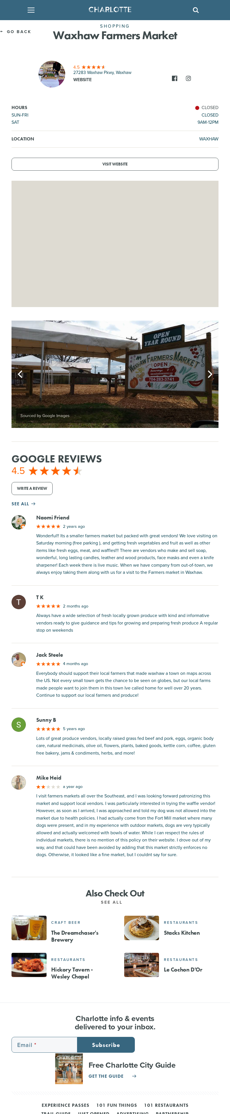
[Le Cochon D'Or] (141, 965)
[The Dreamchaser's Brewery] (29, 928)
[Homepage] (113, 10)
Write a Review (32, 488)
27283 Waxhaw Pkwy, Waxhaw (102, 72)
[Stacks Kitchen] (141, 928)
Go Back (16, 31)
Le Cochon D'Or (183, 969)
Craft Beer (65, 922)
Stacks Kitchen (182, 932)
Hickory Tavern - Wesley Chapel (72, 973)
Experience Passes (65, 1105)
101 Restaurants (166, 1105)
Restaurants (181, 922)
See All (115, 902)
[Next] (209, 374)
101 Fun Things (116, 1105)
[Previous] (20, 374)
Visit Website (115, 164)
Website (82, 80)
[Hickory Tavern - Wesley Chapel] (29, 965)
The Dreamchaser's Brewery (74, 936)
